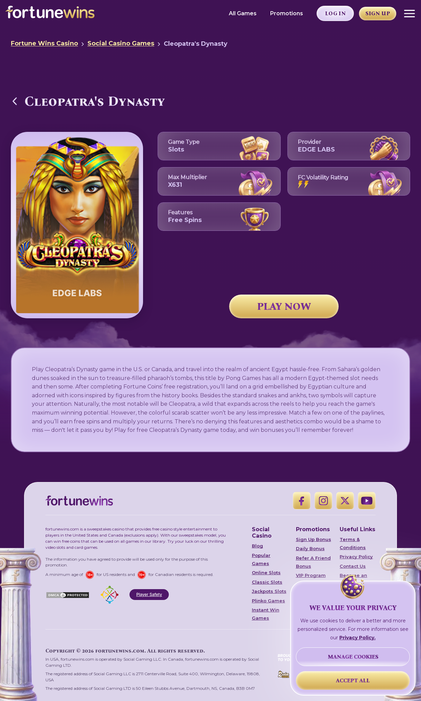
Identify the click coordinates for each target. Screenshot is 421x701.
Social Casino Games (120, 43)
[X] (345, 500)
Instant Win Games (265, 614)
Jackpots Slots (269, 591)
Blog (257, 545)
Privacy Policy (356, 556)
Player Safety (149, 594)
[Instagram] (323, 500)
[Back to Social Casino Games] (15, 101)
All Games (243, 13)
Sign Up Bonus (313, 539)
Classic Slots (267, 582)
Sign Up (377, 13)
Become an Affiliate (353, 579)
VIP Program (311, 575)
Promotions (286, 13)
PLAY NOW (284, 306)
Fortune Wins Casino (44, 43)
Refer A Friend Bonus (313, 562)
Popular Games (261, 559)
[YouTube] (367, 500)
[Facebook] (301, 500)
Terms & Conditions (353, 543)
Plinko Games (268, 600)
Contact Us (353, 566)
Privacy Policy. (357, 638)
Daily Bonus (310, 548)
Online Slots (266, 572)
